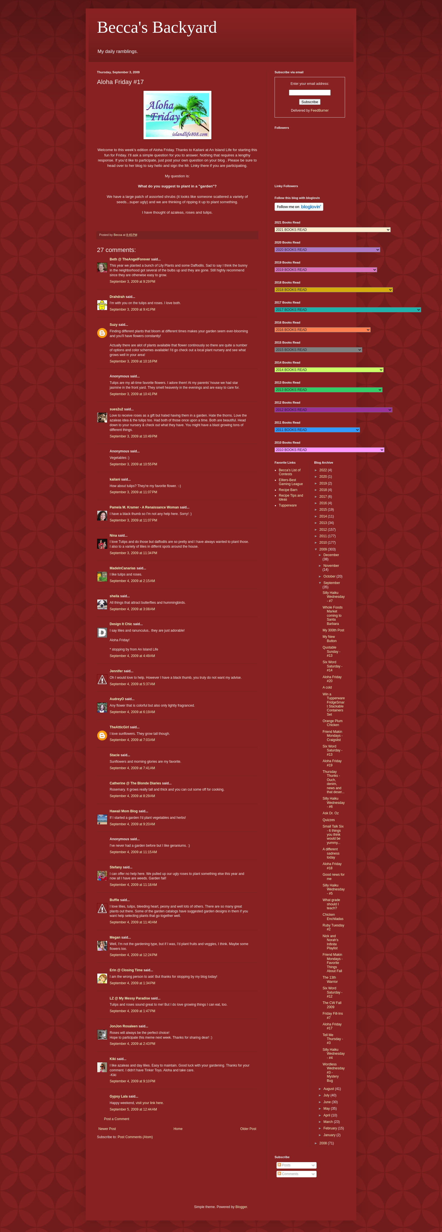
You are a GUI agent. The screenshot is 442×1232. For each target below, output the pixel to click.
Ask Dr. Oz (330, 813)
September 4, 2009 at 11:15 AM (133, 852)
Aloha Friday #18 (331, 866)
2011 (323, 536)
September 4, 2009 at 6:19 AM (132, 712)
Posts (284, 1165)
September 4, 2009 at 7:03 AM (132, 740)
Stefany (116, 867)
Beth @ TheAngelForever (130, 259)
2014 (323, 516)
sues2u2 (116, 409)
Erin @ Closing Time (126, 970)
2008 (323, 1143)
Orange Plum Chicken (332, 723)
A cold (327, 687)
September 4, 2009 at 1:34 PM (132, 983)
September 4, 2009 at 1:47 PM (132, 1011)
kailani (115, 479)
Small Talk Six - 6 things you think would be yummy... (332, 834)
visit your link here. (150, 1103)
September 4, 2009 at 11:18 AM (133, 885)
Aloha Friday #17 (331, 1026)
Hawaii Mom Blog (124, 811)
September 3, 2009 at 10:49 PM (133, 436)
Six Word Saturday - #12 (332, 992)
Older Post (248, 1129)
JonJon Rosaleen (124, 1026)
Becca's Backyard (157, 27)
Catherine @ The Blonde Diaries (135, 783)
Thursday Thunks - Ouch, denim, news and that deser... (333, 782)
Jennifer (116, 671)
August (329, 1089)
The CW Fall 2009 (331, 1005)
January (329, 1135)
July (326, 1095)
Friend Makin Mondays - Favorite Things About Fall (332, 963)
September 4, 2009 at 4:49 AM (132, 656)
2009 (323, 549)
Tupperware (288, 505)
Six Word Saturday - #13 (332, 750)
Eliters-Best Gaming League (291, 482)
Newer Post (107, 1129)
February (330, 1128)
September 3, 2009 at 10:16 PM (133, 361)
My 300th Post (333, 630)
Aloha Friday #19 (331, 763)
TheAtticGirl (119, 727)
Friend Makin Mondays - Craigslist (332, 736)
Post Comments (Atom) (135, 1137)
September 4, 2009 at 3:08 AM (132, 609)
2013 (323, 523)
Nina (113, 536)
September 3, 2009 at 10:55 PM (133, 464)
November (331, 566)
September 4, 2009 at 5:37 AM (132, 684)
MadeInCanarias (123, 568)
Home (178, 1129)
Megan (115, 937)
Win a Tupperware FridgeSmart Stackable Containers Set (333, 704)
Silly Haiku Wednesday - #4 (333, 1054)
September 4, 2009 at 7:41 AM (132, 768)
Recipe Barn (288, 490)
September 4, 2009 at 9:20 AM (132, 824)
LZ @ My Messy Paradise (130, 998)
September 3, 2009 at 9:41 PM (132, 309)
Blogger (241, 1207)
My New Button (329, 639)
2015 (323, 510)
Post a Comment (116, 1119)
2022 (323, 470)
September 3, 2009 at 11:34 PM (133, 553)
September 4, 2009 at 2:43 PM (132, 1044)
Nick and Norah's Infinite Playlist (330, 942)
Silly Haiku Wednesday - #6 (333, 803)
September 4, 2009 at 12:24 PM (133, 955)
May (327, 1109)
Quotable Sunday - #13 (331, 651)
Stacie (115, 755)
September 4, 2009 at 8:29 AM (132, 796)
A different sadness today (330, 853)
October (329, 576)
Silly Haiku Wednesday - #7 (333, 597)
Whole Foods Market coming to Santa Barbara (332, 615)
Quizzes (328, 820)
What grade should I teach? (331, 904)
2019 (323, 483)
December (331, 555)
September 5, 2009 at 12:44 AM (133, 1109)
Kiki (113, 1059)
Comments (288, 1174)
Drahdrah (117, 297)
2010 (323, 543)
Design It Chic (121, 624)
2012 (323, 530)
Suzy (114, 325)
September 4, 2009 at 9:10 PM (132, 1081)
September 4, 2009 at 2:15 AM (132, 581)
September (331, 583)
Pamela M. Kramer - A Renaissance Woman (144, 507)
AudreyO (117, 699)
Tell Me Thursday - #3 (332, 1039)
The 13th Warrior (330, 979)
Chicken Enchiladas (332, 917)
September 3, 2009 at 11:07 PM (133, 492)
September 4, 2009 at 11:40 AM (133, 922)
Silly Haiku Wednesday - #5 (333, 889)
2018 (323, 490)
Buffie (114, 900)
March (328, 1122)
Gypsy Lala (119, 1096)
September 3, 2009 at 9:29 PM (132, 282)
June (327, 1102)
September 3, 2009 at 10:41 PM (133, 394)
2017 (323, 497)
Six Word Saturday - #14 (332, 666)
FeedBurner (319, 110)
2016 (323, 503)
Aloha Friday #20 (331, 679)
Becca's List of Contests (289, 472)
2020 (323, 477)
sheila (114, 596)
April (327, 1115)
